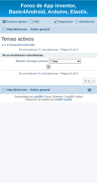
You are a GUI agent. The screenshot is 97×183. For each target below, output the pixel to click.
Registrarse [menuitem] (65, 21)
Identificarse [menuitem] (86, 21)
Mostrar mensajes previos (48, 61)
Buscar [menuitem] (92, 30)
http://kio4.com (17, 89)
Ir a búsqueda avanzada (19, 44)
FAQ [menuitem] (36, 21)
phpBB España (63, 99)
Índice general (40, 89)
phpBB (38, 96)
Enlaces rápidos (17, 21)
